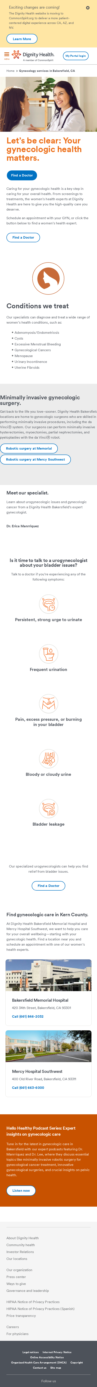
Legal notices (30, 1352)
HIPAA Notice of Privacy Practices (33, 1302)
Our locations (16, 1259)
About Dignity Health (22, 1238)
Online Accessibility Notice (47, 1357)
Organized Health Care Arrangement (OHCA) (39, 1362)
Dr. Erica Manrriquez (22, 526)
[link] (48, 535)
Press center (16, 1277)
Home (12, 70)
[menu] (6, 56)
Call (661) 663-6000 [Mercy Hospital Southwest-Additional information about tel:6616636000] (28, 1088)
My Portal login (76, 55)
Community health (20, 1245)
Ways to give (16, 1284)
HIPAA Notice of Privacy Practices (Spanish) (40, 1309)
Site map (55, 1367)
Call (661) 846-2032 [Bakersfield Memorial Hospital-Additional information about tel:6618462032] (27, 1016)
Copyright (76, 1362)
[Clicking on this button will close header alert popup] (88, 8)
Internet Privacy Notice (57, 1352)
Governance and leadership (27, 1291)
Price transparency (21, 1316)
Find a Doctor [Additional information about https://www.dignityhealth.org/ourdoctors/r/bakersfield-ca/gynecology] (22, 175)
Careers (12, 1327)
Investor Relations (20, 1252)
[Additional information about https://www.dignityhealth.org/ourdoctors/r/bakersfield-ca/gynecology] (23, 237)
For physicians (17, 1334)
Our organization (19, 1270)
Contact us (39, 1367)
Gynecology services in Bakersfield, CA (47, 70)
